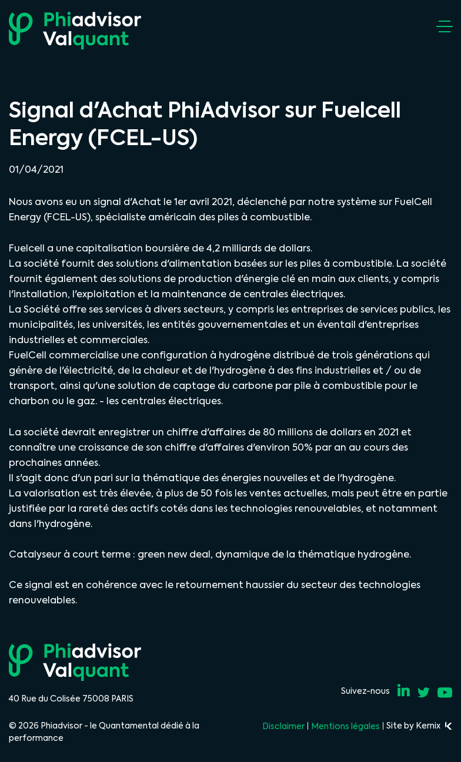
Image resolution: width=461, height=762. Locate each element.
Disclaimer (283, 726)
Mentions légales (345, 726)
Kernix (434, 725)
